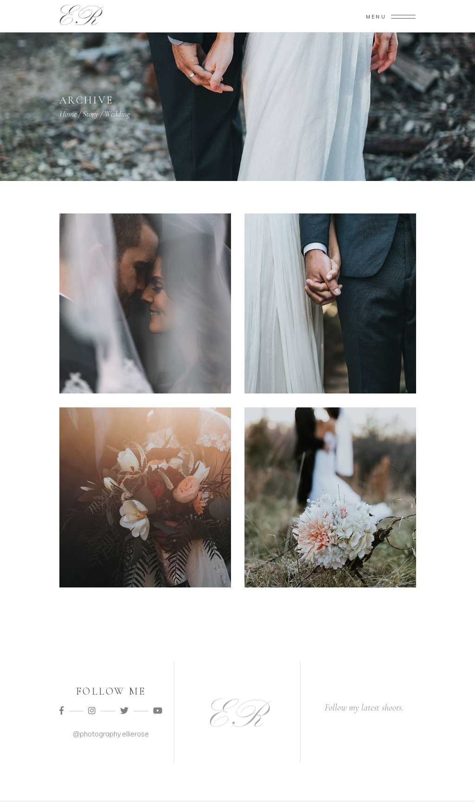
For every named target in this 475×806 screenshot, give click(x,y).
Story (90, 114)
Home (68, 114)
